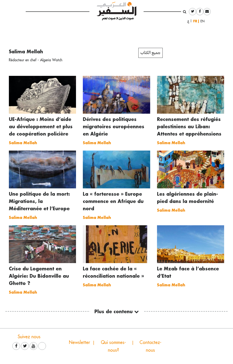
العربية (188, 21)
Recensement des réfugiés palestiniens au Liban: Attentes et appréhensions (189, 126)
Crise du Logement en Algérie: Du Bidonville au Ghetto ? (39, 276)
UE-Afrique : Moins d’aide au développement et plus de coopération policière (41, 126)
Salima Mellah (26, 51)
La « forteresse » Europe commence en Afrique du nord (113, 201)
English (203, 21)
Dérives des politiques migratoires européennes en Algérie (113, 126)
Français (196, 21)
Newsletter (79, 342)
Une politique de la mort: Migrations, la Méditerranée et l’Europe (39, 201)
